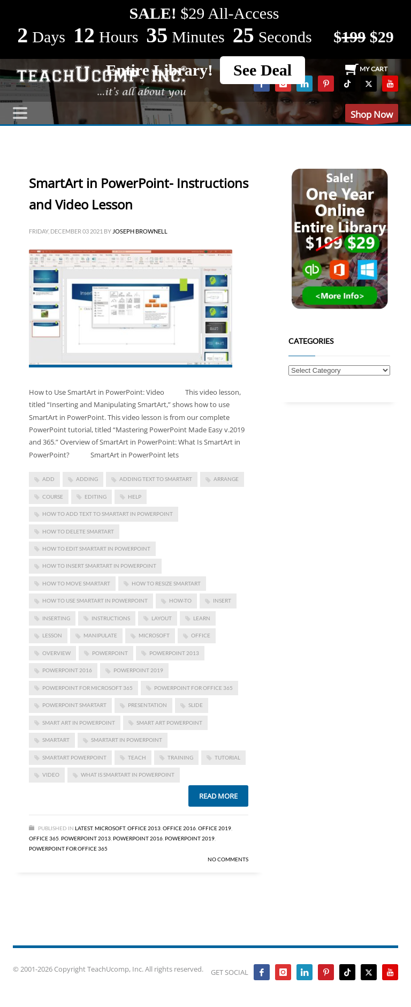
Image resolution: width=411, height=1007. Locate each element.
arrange (226, 479)
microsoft (154, 635)
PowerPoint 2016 (67, 670)
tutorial (227, 757)
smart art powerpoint (169, 722)
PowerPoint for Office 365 (193, 688)
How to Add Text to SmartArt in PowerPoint (107, 513)
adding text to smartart (155, 479)
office (200, 635)
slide (195, 705)
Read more (218, 796)
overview (56, 653)
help (134, 496)
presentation (147, 705)
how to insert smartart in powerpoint (99, 565)
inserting (56, 618)
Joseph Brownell (140, 231)
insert (222, 600)
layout (161, 618)
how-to (180, 600)
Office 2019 (214, 828)
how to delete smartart (78, 531)
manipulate (100, 635)
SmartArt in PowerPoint (126, 740)
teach (137, 757)
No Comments (228, 859)
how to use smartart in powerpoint (95, 600)
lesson (52, 635)
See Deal (262, 70)
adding (87, 479)
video (50, 774)
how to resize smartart (166, 583)
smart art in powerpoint (78, 722)
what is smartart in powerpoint (127, 774)
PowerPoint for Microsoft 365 (87, 688)
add (48, 479)
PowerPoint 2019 (138, 670)
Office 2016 (179, 828)
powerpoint (110, 653)
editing (95, 496)
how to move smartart (76, 583)
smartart (56, 740)
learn (201, 618)
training (180, 757)
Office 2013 (144, 828)
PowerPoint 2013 (174, 653)
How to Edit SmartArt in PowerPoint (96, 548)
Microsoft (110, 828)
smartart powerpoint (74, 757)
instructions (111, 618)
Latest (84, 828)
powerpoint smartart (74, 705)
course (52, 496)
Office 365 (44, 838)
